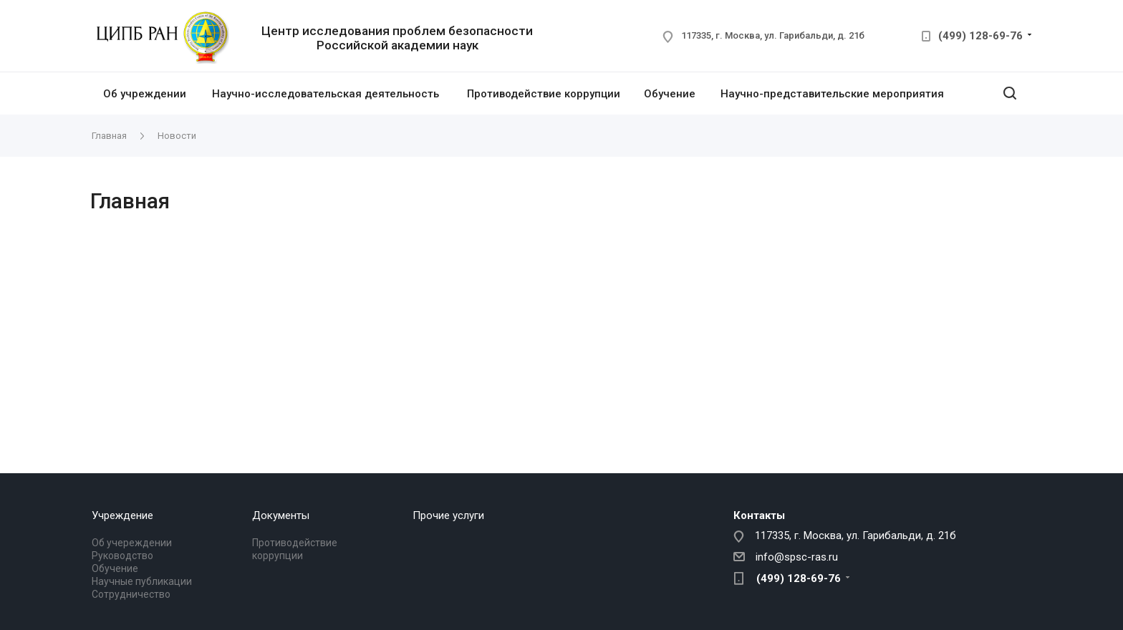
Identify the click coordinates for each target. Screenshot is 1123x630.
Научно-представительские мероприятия (832, 93)
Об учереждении (132, 542)
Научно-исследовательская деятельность (325, 93)
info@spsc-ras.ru (797, 557)
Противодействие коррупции (543, 93)
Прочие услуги (448, 515)
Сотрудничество (131, 594)
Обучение (669, 93)
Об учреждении (144, 93)
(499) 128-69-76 (980, 35)
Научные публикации (142, 581)
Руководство (122, 555)
